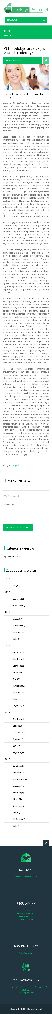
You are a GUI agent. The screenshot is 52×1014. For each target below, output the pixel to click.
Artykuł (15, 465)
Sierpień (18, 598)
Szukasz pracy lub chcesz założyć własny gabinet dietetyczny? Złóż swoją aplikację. (26, 990)
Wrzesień (19, 619)
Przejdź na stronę (26, 953)
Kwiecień (19, 605)
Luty (16, 639)
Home (5, 35)
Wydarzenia (14, 556)
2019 (7, 645)
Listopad (18, 652)
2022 (7, 592)
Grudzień (19, 765)
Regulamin (26, 910)
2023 (7, 578)
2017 (7, 759)
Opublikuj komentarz (18, 527)
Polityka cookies (26, 916)
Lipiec (17, 672)
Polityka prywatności (26, 913)
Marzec (18, 632)
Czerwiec (19, 732)
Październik (20, 659)
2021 (7, 612)
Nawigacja (12, 19)
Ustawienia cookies (26, 919)
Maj (16, 585)
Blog (12, 35)
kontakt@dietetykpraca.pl (26, 877)
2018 (7, 712)
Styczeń (18, 705)
